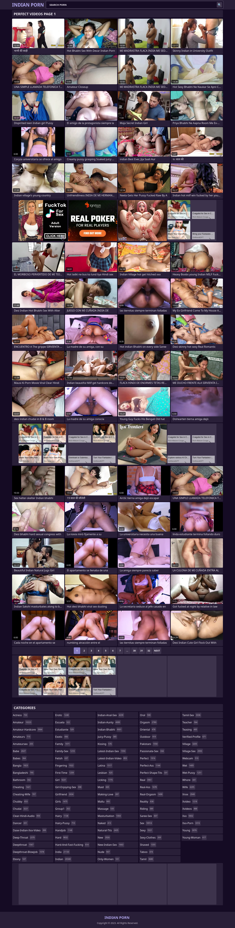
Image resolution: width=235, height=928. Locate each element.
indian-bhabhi (110, 729)
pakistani (149, 743)
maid (104, 787)
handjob (64, 830)
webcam (190, 758)
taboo (147, 851)
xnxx (189, 794)
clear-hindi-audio (27, 815)
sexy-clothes (151, 837)
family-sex (65, 751)
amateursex (23, 743)
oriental (148, 729)
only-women (109, 859)
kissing (105, 743)
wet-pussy (192, 772)
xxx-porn (191, 823)
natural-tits (108, 830)
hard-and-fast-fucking (72, 844)
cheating (22, 787)
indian (63, 859)
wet (188, 765)
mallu (104, 801)
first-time (65, 772)
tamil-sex (191, 715)
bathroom (22, 779)
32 (149, 650)
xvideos (190, 808)
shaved (148, 844)
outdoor (148, 736)
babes (20, 758)
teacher (190, 722)
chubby (20, 801)
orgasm (148, 722)
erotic (62, 715)
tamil (147, 859)
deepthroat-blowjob (29, 851)
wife (188, 787)
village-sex (192, 751)
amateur (22, 722)
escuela (63, 722)
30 (134, 650)
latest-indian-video (113, 758)
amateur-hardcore (28, 729)
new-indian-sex (111, 844)
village (190, 743)
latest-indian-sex (112, 751)
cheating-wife (24, 794)
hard (62, 837)
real (146, 779)
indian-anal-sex (111, 715)
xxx (188, 815)
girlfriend (64, 794)
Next (157, 650)
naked (105, 823)
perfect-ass (150, 765)
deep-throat (24, 837)
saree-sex (149, 815)
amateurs (22, 736)
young (189, 830)
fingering (64, 765)
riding (147, 808)
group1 (63, 808)
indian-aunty (109, 722)
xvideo (190, 801)
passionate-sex (152, 751)
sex (146, 823)
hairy (62, 815)
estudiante (65, 729)
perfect (148, 758)
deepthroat (23, 844)
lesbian (105, 772)
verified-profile (194, 736)
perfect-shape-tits (154, 772)
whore (189, 779)
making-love (108, 794)
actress (20, 715)
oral (145, 715)
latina (105, 765)
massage (106, 808)
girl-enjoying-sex (68, 787)
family (62, 743)
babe (19, 751)
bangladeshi (23, 772)
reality (147, 801)
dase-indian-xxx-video (30, 830)
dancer (20, 823)
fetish (62, 758)
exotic (62, 736)
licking (105, 779)
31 (141, 650)
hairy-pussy (65, 823)
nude (104, 851)
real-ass (148, 787)
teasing (190, 729)
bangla (21, 765)
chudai (21, 808)
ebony (20, 859)
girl (61, 779)
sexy (146, 830)
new (104, 837)
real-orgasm (151, 794)
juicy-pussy (107, 736)
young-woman (194, 837)
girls (61, 801)
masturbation (109, 815)
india (62, 851)
